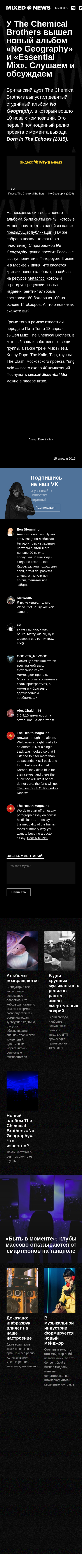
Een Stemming (28, 529)
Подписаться (45, 507)
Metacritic (36, 278)
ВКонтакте (73, 8)
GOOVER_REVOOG (32, 656)
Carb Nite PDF (37, 838)
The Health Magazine (33, 733)
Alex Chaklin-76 (29, 710)
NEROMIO (25, 597)
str (19, 624)
